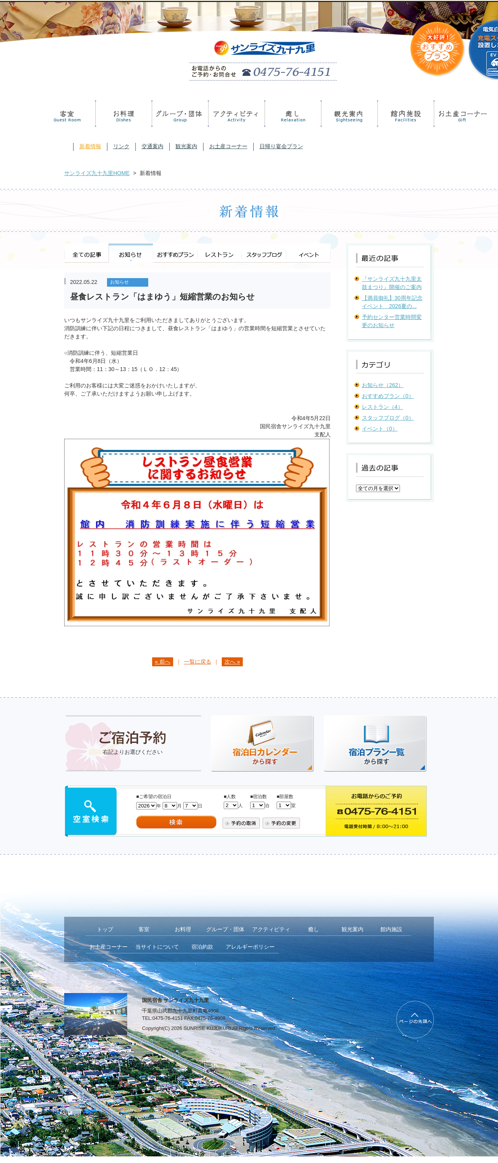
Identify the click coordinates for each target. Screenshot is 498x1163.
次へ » (232, 662)
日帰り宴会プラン (281, 146)
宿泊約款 (202, 947)
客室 (67, 113)
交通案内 (152, 146)
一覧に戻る (197, 662)
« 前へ (162, 662)
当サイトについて (157, 947)
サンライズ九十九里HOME (97, 173)
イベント (308, 253)
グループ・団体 (179, 113)
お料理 (122, 113)
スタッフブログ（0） (388, 418)
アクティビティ (235, 113)
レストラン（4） (382, 407)
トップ (105, 929)
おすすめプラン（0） (388, 396)
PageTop (415, 1020)
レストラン (219, 253)
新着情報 (90, 146)
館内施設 (404, 113)
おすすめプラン (175, 253)
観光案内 (348, 113)
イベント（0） (380, 429)
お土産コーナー (461, 113)
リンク (121, 146)
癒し (291, 113)
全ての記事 (86, 253)
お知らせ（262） (382, 385)
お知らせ (131, 253)
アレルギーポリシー (250, 947)
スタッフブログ (264, 253)
